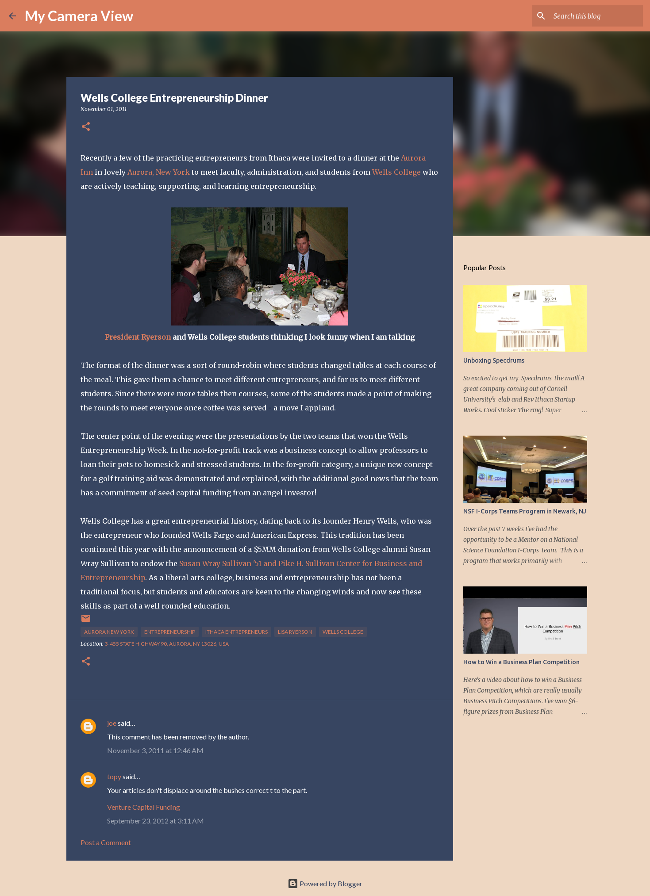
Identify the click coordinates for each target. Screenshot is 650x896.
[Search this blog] (596, 16)
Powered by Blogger (325, 883)
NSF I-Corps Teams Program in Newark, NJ (524, 511)
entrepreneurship (169, 631)
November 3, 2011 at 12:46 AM (155, 750)
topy (114, 776)
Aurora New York (109, 631)
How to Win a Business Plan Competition (521, 662)
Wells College (396, 172)
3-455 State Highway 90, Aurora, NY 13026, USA (167, 643)
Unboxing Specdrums (493, 360)
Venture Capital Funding (143, 807)
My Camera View (79, 15)
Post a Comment (106, 842)
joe (111, 723)
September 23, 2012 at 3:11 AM (155, 820)
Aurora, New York (158, 172)
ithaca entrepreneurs (236, 631)
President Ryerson (138, 337)
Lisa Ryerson (295, 631)
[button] (86, 127)
